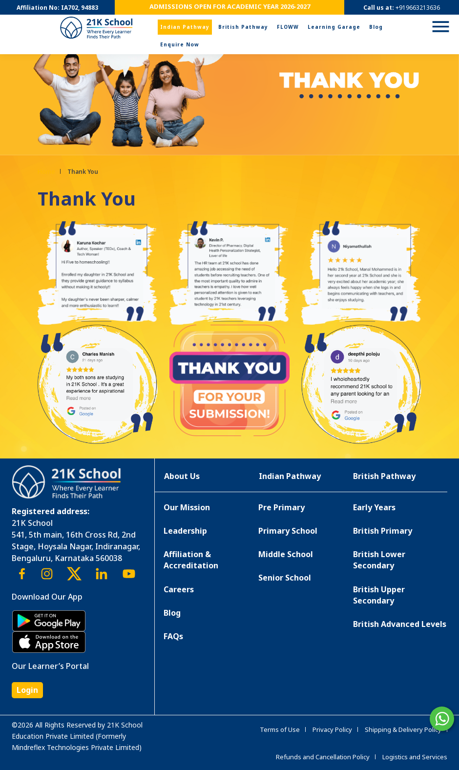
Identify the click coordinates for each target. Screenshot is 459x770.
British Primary (382, 530)
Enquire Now (179, 44)
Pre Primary (281, 507)
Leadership (185, 530)
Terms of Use (280, 729)
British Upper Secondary (379, 595)
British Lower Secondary (379, 560)
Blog (376, 26)
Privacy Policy (332, 729)
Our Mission (187, 507)
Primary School (287, 530)
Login (27, 690)
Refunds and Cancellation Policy (323, 756)
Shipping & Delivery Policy (403, 729)
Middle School (285, 554)
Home (46, 171)
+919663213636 (418, 7)
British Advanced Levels (399, 624)
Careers (179, 589)
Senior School (284, 577)
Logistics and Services (414, 756)
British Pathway (243, 26)
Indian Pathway (184, 26)
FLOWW (288, 26)
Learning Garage (334, 26)
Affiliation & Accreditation (191, 560)
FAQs (173, 636)
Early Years (374, 507)
